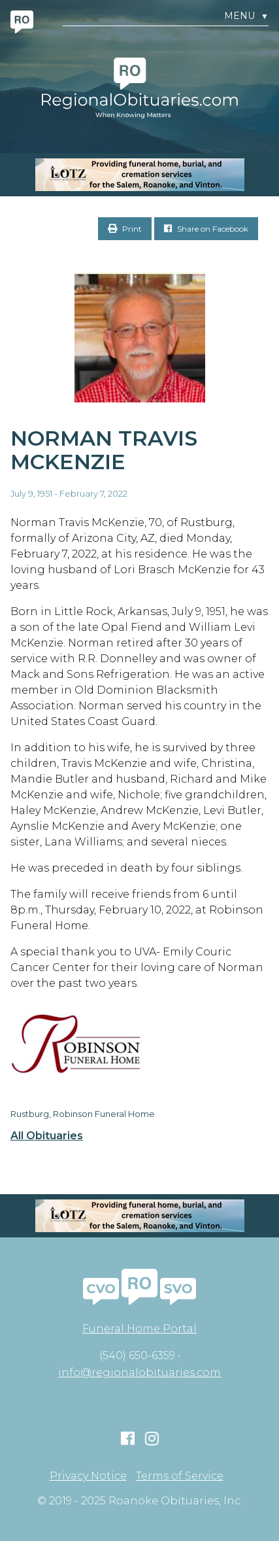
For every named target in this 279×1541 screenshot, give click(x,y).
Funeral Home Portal (139, 1328)
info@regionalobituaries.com (139, 1372)
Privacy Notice (88, 1476)
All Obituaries (46, 1136)
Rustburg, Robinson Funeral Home (82, 1113)
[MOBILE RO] (139, 174)
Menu (246, 16)
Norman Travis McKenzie (103, 450)
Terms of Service (179, 1476)
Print (125, 229)
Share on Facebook (206, 229)
